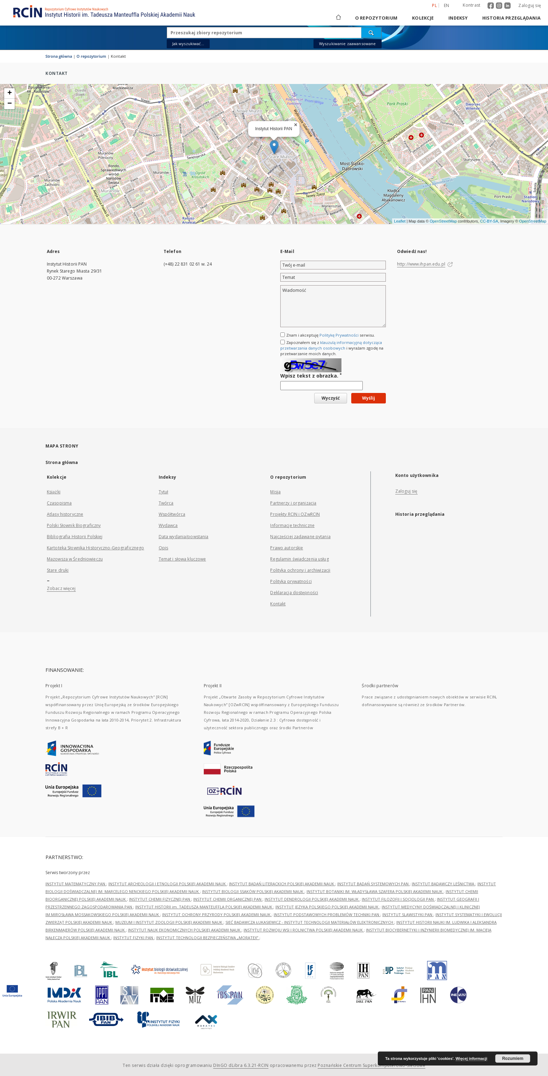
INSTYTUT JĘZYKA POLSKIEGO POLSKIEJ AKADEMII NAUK (327, 906)
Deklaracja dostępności (294, 593)
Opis (163, 548)
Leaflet (399, 221)
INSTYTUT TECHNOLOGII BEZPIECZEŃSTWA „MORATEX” (207, 937)
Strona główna (58, 56)
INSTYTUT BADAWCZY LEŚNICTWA (443, 883)
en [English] (446, 5)
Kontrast (471, 5)
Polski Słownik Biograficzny (74, 525)
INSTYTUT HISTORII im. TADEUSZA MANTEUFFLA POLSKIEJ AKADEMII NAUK (204, 906)
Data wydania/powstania (184, 537)
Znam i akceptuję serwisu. (330, 335)
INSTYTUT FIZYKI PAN (133, 937)
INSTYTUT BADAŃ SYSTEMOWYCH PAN (373, 883)
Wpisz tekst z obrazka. (311, 375)
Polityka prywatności (290, 581)
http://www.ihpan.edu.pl (421, 264)
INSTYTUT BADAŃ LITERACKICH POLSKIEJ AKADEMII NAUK (282, 883)
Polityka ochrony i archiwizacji (300, 570)
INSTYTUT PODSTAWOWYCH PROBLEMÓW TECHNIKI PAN (327, 914)
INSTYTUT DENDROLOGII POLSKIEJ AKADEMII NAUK (312, 899)
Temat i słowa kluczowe (182, 559)
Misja (275, 492)
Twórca (166, 503)
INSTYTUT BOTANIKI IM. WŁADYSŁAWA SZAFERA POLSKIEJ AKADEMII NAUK (375, 891)
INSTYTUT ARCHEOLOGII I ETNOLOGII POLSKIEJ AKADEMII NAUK (167, 883)
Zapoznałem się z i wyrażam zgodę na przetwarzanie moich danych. (331, 348)
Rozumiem (513, 1058)
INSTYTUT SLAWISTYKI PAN (407, 914)
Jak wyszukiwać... (188, 43)
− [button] (9, 104)
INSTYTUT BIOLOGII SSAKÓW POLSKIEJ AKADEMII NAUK (253, 891)
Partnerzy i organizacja (293, 503)
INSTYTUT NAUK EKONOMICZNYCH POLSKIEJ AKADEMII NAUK (184, 930)
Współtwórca (172, 514)
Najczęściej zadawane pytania (300, 537)
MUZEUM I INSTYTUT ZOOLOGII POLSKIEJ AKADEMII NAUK (169, 922)
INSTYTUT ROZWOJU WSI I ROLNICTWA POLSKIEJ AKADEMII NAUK (304, 930)
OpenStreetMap (443, 221)
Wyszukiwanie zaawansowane (347, 43)
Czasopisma (59, 503)
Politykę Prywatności (339, 335)
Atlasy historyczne (65, 514)
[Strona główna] (338, 18)
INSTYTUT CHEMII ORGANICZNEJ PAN (227, 899)
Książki (53, 492)
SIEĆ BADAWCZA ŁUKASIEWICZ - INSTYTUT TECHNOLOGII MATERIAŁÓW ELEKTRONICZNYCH (309, 922)
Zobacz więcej (61, 588)
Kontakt (278, 604)
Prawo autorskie (286, 548)
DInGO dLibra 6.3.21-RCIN (240, 1065)
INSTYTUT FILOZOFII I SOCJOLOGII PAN (398, 899)
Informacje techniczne (292, 525)
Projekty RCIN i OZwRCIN (295, 514)
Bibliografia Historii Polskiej (75, 537)
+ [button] (9, 93)
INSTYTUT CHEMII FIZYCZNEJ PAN (160, 899)
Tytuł (163, 492)
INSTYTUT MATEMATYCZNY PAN (75, 883)
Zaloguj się (529, 5)
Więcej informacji (471, 1058)
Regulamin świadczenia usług (299, 559)
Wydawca (168, 525)
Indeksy (458, 18)
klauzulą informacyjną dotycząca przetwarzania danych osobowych (331, 345)
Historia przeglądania (511, 18)
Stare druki (57, 570)
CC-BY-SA (489, 221)
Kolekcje (423, 18)
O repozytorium (376, 18)
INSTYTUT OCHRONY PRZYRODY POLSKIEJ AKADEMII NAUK (217, 914)
